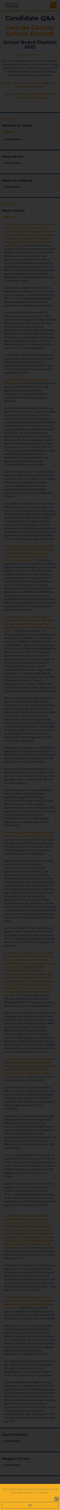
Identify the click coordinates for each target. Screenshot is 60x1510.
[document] (30, 755)
